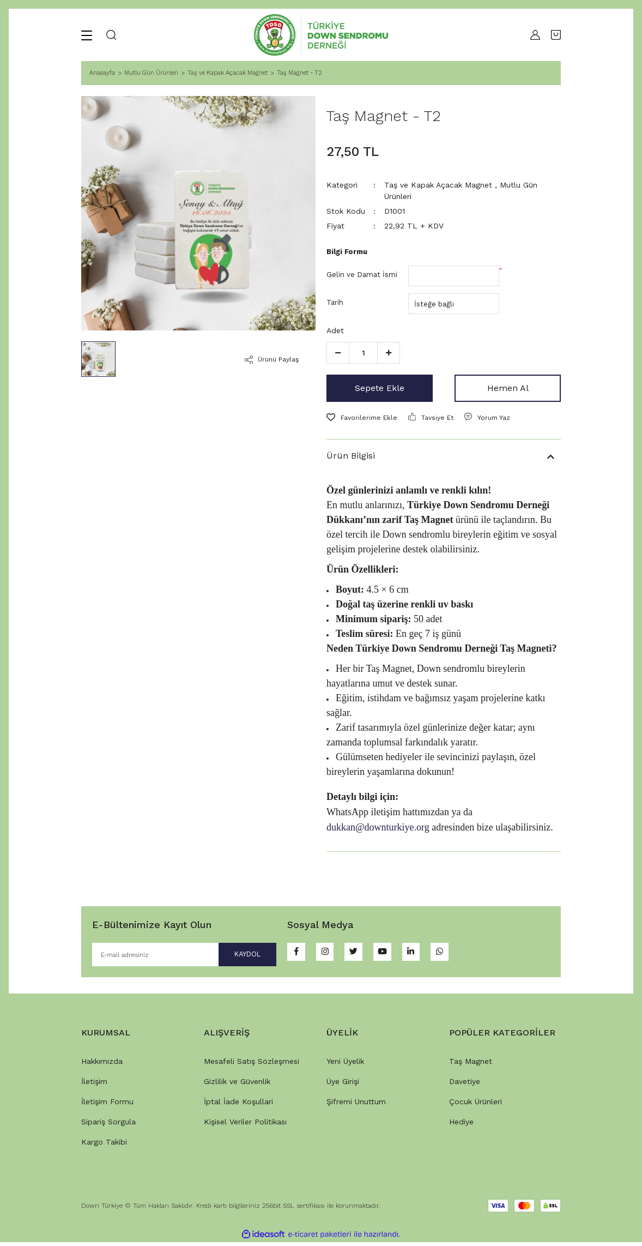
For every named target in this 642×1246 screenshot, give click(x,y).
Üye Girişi (342, 1085)
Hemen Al (508, 388)
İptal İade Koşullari (238, 1105)
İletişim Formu (107, 1105)
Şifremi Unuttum (356, 1105)
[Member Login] (532, 34)
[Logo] (321, 35)
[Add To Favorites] (361, 418)
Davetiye (464, 1085)
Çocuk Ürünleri (475, 1105)
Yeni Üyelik (345, 1065)
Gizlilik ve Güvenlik (237, 1085)
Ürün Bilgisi (350, 455)
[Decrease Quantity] (338, 352)
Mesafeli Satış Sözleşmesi (251, 1065)
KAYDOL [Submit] (235, 956)
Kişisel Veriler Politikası (245, 1125)
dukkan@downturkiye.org (377, 827)
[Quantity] (363, 352)
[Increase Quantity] (388, 352)
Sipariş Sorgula (108, 1125)
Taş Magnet (470, 1065)
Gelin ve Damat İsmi (361, 274)
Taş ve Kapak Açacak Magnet (438, 184)
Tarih (334, 302)
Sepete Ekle (379, 388)
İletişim (94, 1085)
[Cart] (556, 34)
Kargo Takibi (104, 1145)
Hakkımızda (102, 1065)
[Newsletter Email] (184, 956)
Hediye (461, 1125)
